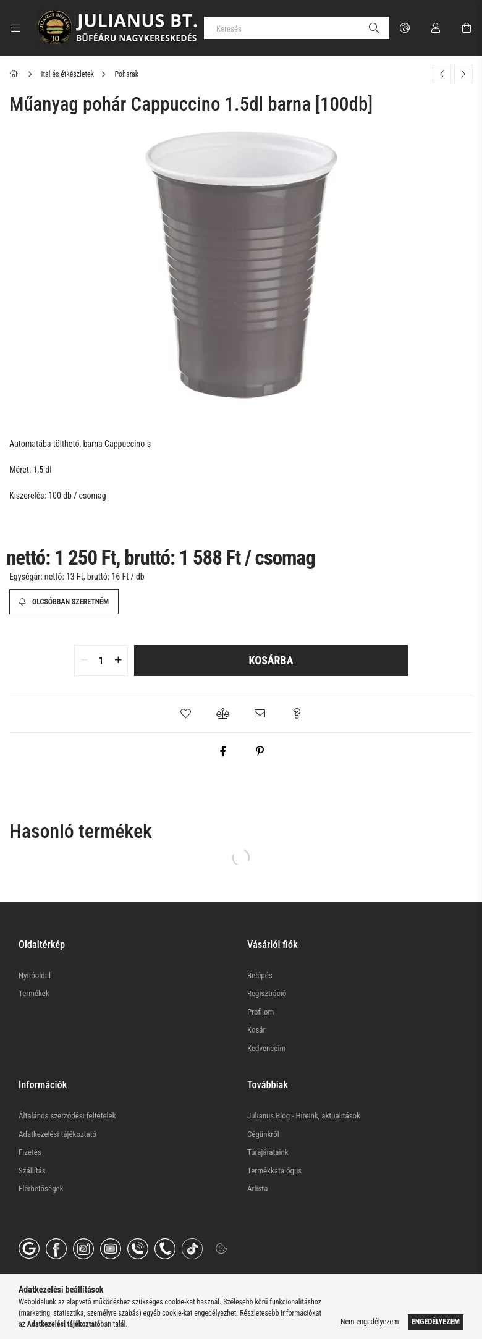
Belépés (260, 975)
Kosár (256, 1029)
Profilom (260, 1011)
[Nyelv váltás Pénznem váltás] (404, 28)
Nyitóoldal (35, 975)
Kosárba (271, 660)
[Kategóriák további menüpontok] (15, 28)
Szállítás (32, 1170)
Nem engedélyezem (369, 1321)
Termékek (34, 993)
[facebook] (222, 751)
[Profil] (435, 28)
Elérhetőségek (41, 1188)
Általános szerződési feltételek (67, 1115)
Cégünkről (263, 1134)
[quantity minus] (84, 660)
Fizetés (30, 1152)
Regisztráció (266, 993)
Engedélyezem (436, 1321)
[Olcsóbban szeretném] (64, 601)
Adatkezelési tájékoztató (57, 1134)
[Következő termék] (463, 74)
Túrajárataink (268, 1152)
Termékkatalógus (274, 1170)
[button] (185, 713)
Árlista (257, 1188)
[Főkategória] (15, 74)
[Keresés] (296, 28)
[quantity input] (101, 660)
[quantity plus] (118, 660)
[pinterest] (259, 751)
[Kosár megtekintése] (466, 28)
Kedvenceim (266, 1048)
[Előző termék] (442, 74)
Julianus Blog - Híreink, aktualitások (303, 1115)
